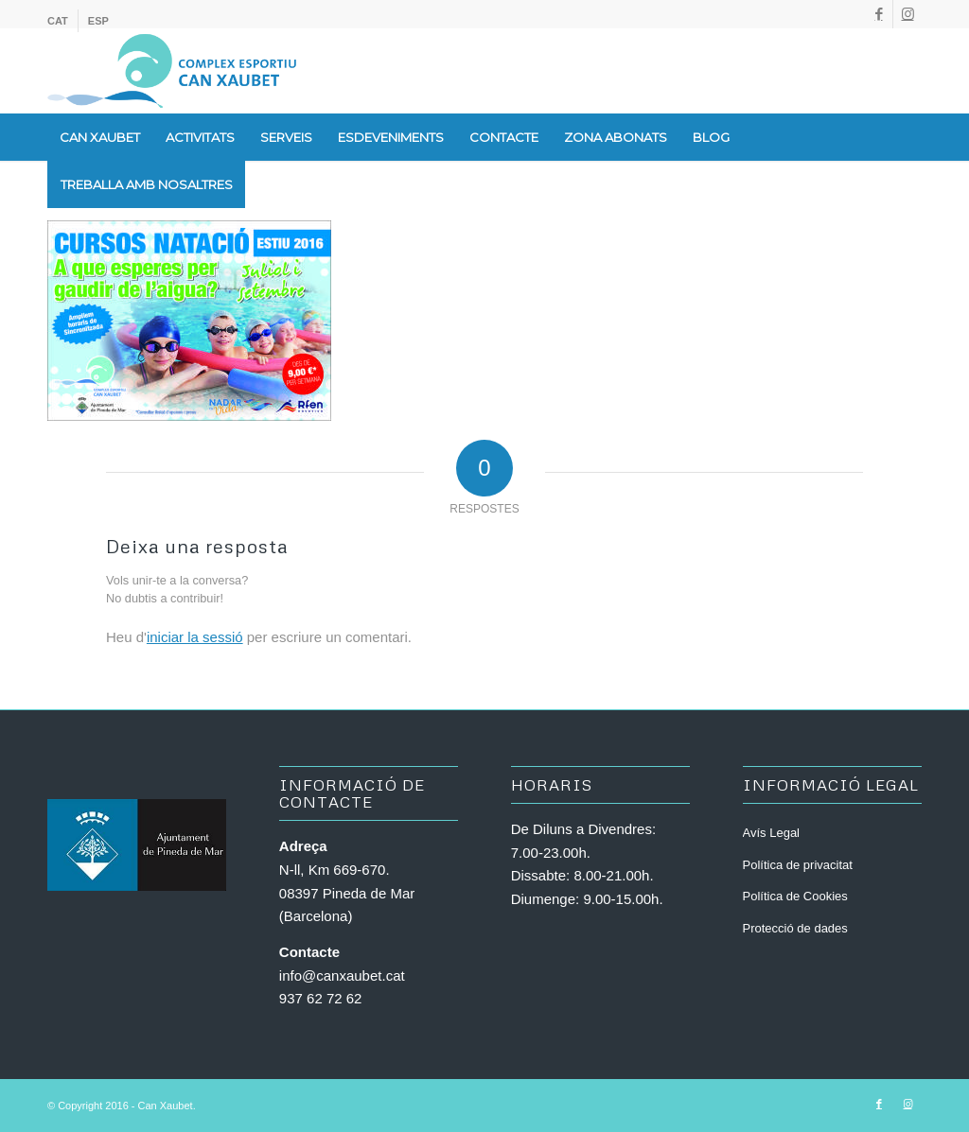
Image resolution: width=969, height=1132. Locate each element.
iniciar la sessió (195, 637)
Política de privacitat (798, 865)
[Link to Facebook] (878, 14)
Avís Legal (771, 833)
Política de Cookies (795, 896)
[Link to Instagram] (907, 14)
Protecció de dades (795, 928)
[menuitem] (63, 20)
